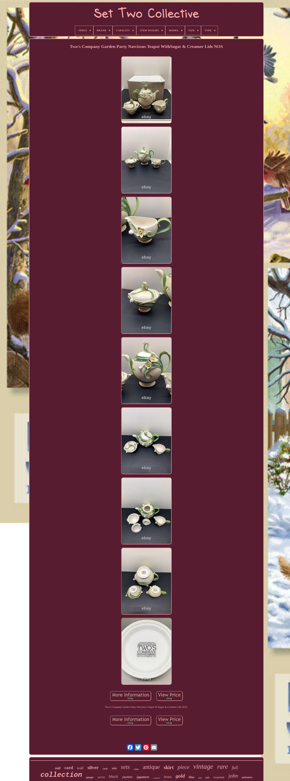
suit (58, 768)
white (136, 769)
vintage (203, 766)
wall (80, 768)
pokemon (247, 777)
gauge (90, 777)
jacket (127, 777)
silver (93, 767)
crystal (219, 777)
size (114, 768)
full (235, 767)
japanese (143, 777)
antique (151, 767)
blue (191, 777)
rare (222, 766)
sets (125, 767)
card (69, 767)
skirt (169, 767)
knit (200, 778)
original (156, 778)
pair (208, 777)
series (101, 777)
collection (61, 775)
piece (183, 767)
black (113, 776)
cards (105, 768)
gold (180, 776)
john (233, 776)
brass (168, 777)
